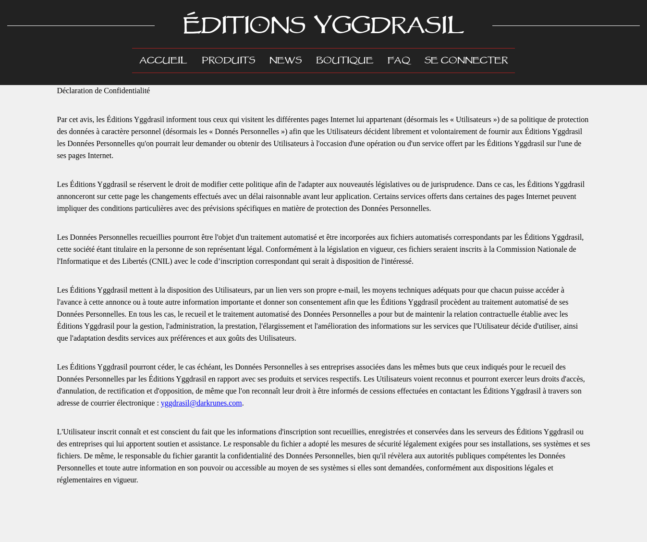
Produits (228, 60)
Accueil (167, 59)
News (285, 60)
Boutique (344, 60)
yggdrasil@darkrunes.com (201, 403)
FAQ (399, 60)
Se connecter (466, 60)
